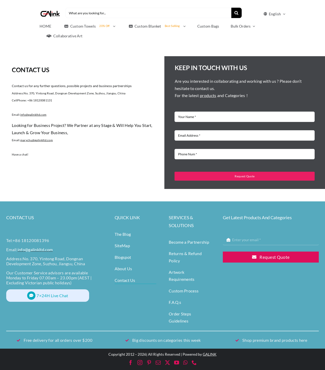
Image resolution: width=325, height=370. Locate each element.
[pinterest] (149, 362)
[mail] (158, 362)
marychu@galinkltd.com (36, 140)
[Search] (236, 13)
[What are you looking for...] (148, 13)
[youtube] (176, 362)
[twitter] (167, 362)
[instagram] (139, 362)
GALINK (210, 354)
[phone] (194, 362)
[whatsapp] (185, 362)
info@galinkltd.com (33, 114)
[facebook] (130, 362)
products (208, 95)
